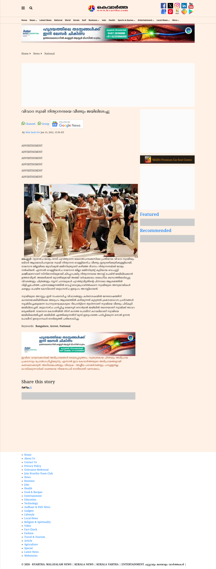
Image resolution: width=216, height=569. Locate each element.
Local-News (162, 20)
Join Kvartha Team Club (38, 473)
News (32, 20)
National (58, 20)
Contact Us (30, 462)
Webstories (31, 555)
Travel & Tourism (34, 537)
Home (24, 20)
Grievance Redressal (36, 470)
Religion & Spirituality (37, 522)
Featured (149, 215)
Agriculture (31, 544)
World (68, 20)
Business (93, 20)
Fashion (29, 533)
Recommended (156, 231)
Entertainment (145, 20)
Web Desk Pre (32, 132)
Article (28, 541)
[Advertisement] (108, 85)
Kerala (76, 20)
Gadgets (29, 511)
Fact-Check (30, 529)
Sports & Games (125, 20)
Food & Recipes (33, 492)
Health (112, 20)
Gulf (84, 20)
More (174, 20)
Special (28, 548)
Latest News (46, 20)
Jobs (104, 20)
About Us (29, 458)
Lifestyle (29, 514)
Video (27, 526)
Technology (31, 503)
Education (30, 499)
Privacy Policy (32, 466)
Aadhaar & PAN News (37, 507)
